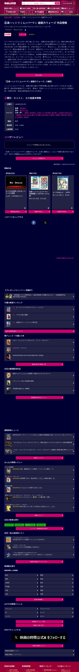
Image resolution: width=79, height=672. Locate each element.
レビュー (22, 34)
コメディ (8, 616)
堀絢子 (27, 113)
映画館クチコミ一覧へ (39, 621)
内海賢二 (20, 117)
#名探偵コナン (29, 525)
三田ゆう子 (41, 113)
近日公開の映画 (53, 8)
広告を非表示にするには (65, 258)
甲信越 (7, 586)
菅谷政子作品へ (62, 211)
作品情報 (17, 17)
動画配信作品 (53, 12)
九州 (6, 594)
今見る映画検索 (67, 3)
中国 (6, 590)
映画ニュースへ (39, 458)
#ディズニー (40, 525)
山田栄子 (62, 113)
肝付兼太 (48, 113)
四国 (41, 590)
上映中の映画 (25, 8)
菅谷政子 (33, 113)
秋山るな (68, 113)
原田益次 (23, 108)
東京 (6, 575)
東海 (41, 579)
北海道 (7, 582)
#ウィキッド (18, 525)
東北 (41, 582)
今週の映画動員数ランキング (14, 331)
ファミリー (8, 29)
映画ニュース (25, 12)
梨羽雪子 (64, 115)
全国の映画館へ (39, 599)
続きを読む (38, 75)
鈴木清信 (45, 115)
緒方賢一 (55, 113)
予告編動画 (39, 12)
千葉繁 (51, 115)
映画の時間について (39, 645)
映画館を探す (11, 12)
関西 (6, 579)
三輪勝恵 (18, 115)
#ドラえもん (8, 525)
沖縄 (41, 594)
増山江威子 (31, 115)
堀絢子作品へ (39, 211)
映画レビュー (39, 515)
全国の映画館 (30, 670)
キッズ (42, 612)
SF (6, 612)
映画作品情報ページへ (12, 651)
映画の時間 (8, 17)
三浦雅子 (57, 115)
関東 (41, 575)
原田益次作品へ (15, 211)
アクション (8, 609)
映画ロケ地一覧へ (38, 625)
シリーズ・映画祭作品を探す (39, 528)
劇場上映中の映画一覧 (39, 364)
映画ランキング (67, 8)
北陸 (41, 586)
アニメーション (18, 29)
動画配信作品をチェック (38, 397)
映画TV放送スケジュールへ (38, 561)
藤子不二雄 (24, 110)
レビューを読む (67, 12)
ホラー (42, 616)
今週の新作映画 (39, 8)
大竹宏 (24, 115)
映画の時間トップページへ (13, 654)
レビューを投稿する (39, 158)
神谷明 (26, 117)
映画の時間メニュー (11, 8)
